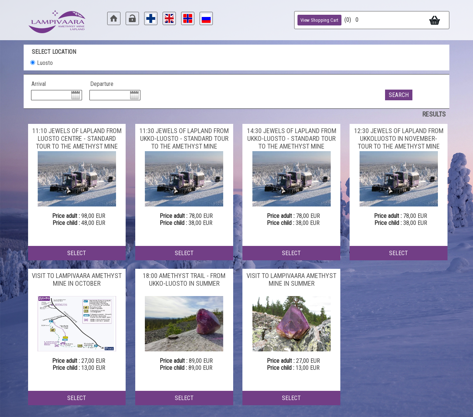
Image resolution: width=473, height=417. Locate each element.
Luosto (45, 62)
